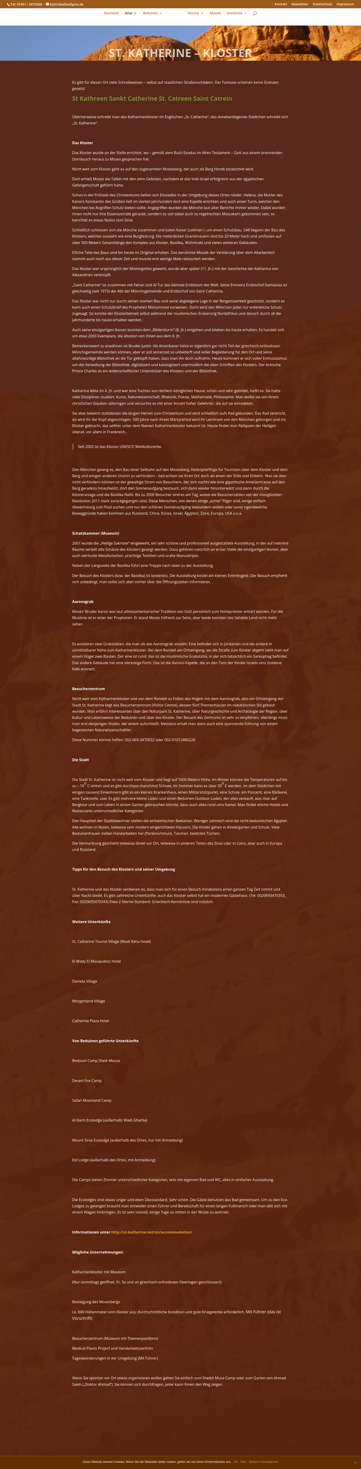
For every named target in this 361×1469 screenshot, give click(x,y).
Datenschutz (322, 4)
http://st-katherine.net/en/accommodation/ (151, 1232)
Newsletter (299, 4)
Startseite (111, 17)
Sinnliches (234, 17)
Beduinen (150, 17)
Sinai (129, 17)
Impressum (345, 4)
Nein (243, 1461)
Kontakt (281, 4)
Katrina (193, 17)
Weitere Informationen (263, 1461)
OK (236, 1461)
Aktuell (215, 17)
